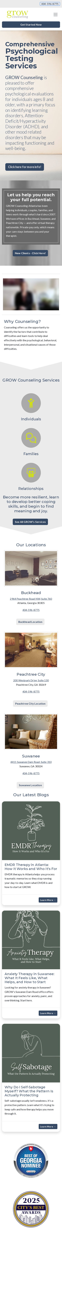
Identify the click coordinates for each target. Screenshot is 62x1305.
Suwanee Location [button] (30, 785)
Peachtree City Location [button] (30, 703)
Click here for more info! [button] (24, 167)
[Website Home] (17, 14)
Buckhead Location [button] (30, 621)
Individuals (31, 419)
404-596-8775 (50, 3)
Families (31, 454)
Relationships (30, 488)
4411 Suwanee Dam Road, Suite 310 (31, 761)
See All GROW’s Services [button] (30, 521)
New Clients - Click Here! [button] (30, 253)
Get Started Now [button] (31, 24)
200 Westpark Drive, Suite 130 (31, 680)
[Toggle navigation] (55, 14)
